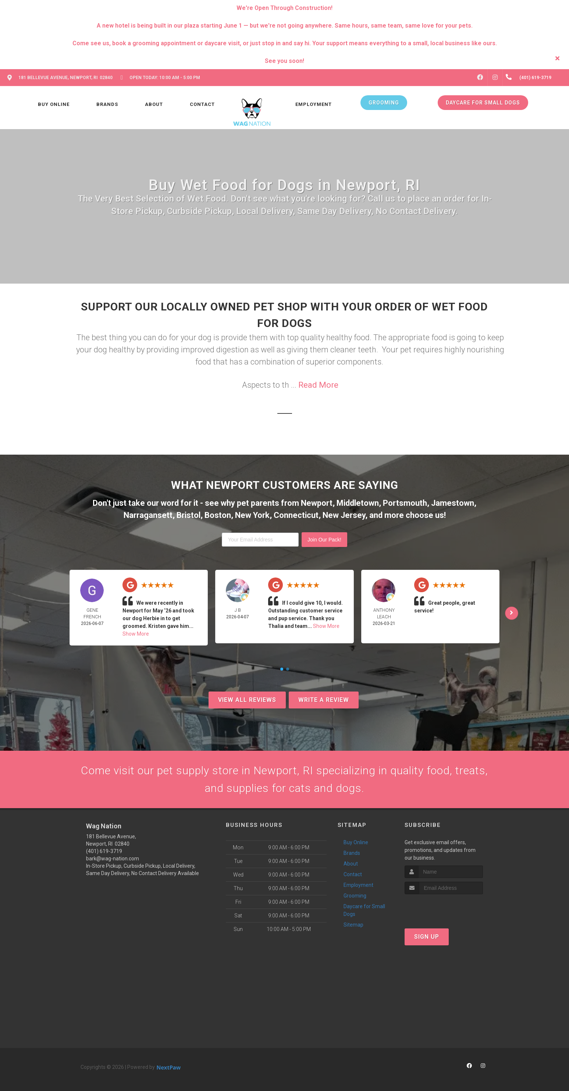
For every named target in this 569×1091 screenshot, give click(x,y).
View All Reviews (247, 699)
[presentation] (444, 908)
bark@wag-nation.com (112, 858)
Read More (318, 385)
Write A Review (323, 699)
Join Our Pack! (324, 540)
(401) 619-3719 (104, 851)
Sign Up (426, 936)
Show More (135, 634)
